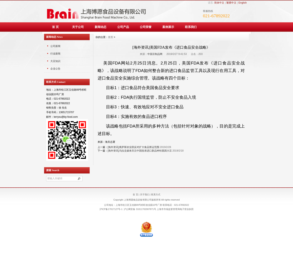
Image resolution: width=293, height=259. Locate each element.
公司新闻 (55, 46)
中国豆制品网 (154, 54)
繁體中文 (231, 2)
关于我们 (144, 194)
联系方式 (155, 194)
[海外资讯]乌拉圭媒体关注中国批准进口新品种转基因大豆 (140, 150)
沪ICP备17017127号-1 (110, 209)
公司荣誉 (146, 27)
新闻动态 (100, 27)
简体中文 (219, 2)
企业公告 (55, 68)
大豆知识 (55, 61)
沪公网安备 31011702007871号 (140, 209)
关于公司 (78, 27)
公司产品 (123, 27)
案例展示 (168, 27)
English (242, 2)
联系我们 (191, 27)
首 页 (55, 27)
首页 (110, 37)
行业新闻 (55, 53)
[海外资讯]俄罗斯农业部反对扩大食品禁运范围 (133, 147)
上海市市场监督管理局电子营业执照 (175, 209)
